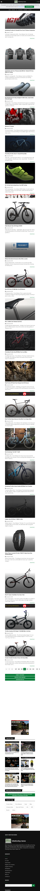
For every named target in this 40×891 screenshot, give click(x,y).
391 (27, 669)
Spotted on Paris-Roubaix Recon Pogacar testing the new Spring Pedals (27, 785)
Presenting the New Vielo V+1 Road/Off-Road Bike (16, 153)
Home (6, 858)
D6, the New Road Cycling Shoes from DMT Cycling (16, 185)
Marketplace (20, 9)
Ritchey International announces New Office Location (16, 258)
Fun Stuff (7, 860)
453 (37, 669)
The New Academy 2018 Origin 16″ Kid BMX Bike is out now (17, 631)
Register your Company (20, 677)
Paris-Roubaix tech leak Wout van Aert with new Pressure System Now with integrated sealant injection (12, 785)
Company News (9, 807)
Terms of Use (21, 6)
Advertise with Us (20, 679)
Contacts (29, 9)
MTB (32, 807)
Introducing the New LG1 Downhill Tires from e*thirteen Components (20, 30)
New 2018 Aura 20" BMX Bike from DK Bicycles (15, 289)
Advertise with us (8, 870)
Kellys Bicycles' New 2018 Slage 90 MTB (13, 225)
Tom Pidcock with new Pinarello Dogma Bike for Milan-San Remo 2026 (27, 753)
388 (19, 669)
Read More (32, 38)
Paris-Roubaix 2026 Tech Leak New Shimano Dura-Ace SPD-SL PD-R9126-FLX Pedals (12, 769)
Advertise (13, 9)
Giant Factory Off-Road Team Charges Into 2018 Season (17, 382)
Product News (9, 804)
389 (21, 669)
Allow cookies (29, 6)
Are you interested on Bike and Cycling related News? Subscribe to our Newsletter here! (20, 795)
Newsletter (25, 9)
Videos (13, 810)
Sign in (38, 1)
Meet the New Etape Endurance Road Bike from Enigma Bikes (18, 419)
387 (16, 669)
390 (24, 669)
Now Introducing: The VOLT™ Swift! (12, 452)
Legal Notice (7, 872)
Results (8, 810)
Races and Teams (20, 807)
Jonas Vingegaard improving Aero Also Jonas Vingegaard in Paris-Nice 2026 (28, 769)
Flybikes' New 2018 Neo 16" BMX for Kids (14, 519)
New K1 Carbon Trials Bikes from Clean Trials (14, 594)
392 (30, 669)
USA (27, 807)
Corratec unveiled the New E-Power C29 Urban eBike (16, 657)
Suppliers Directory (9, 866)
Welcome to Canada (9, 126)
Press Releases (18, 804)
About (10, 9)
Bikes (31, 804)
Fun (16, 9)
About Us (7, 874)
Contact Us (7, 876)
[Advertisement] (20, 700)
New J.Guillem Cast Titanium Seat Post (13, 321)
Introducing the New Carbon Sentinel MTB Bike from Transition (18, 486)
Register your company (10, 864)
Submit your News (20, 675)
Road (26, 804)
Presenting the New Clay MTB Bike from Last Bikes (16, 352)
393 (33, 669)
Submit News (7, 862)
